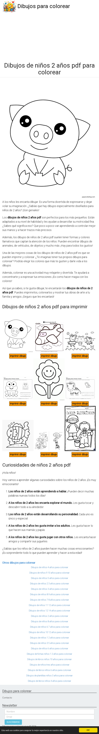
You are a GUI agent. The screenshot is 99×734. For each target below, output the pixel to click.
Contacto (7, 697)
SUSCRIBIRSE (13, 722)
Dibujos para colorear (43, 6)
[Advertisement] (49, 36)
